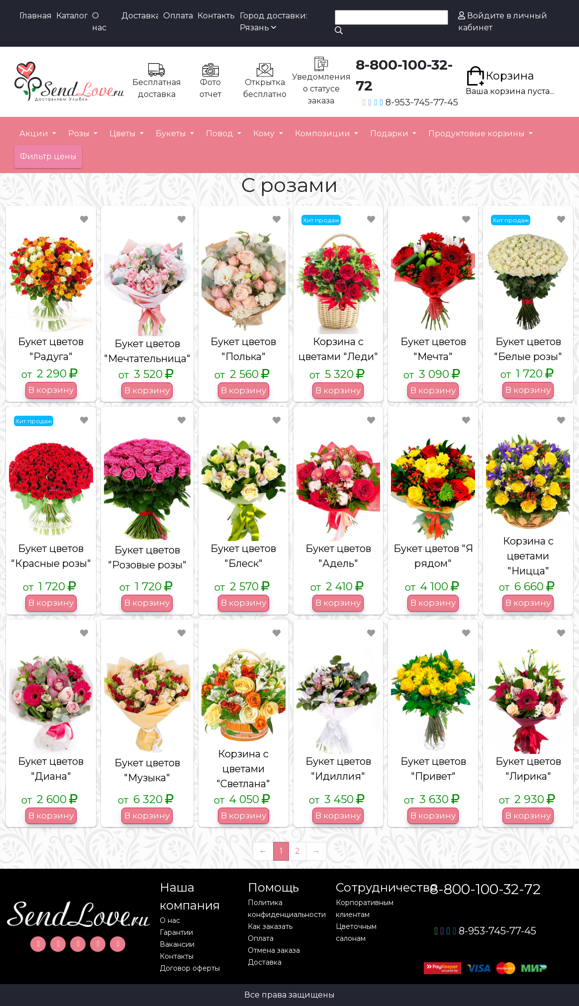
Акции (34, 133)
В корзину (51, 390)
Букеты (172, 133)
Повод (220, 133)
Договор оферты (190, 968)
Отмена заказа (274, 950)
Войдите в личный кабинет (502, 21)
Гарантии (176, 932)
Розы (80, 133)
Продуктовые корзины (477, 133)
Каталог (72, 15)
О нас (99, 21)
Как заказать (270, 926)
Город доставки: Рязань (273, 21)
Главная (35, 15)
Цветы (123, 133)
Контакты (215, 15)
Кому (265, 133)
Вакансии (177, 944)
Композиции (323, 133)
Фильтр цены (48, 156)
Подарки (390, 133)
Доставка (139, 15)
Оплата (178, 15)
